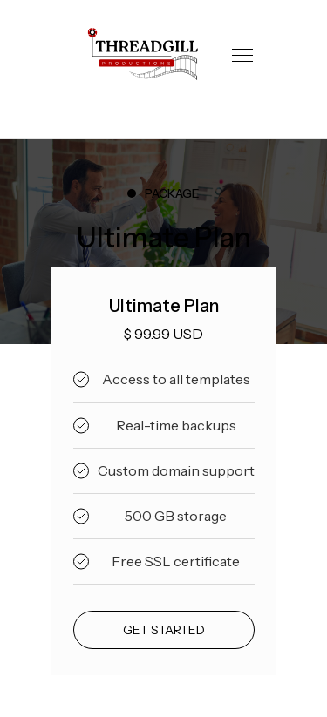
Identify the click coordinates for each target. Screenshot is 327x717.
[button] (242, 55)
